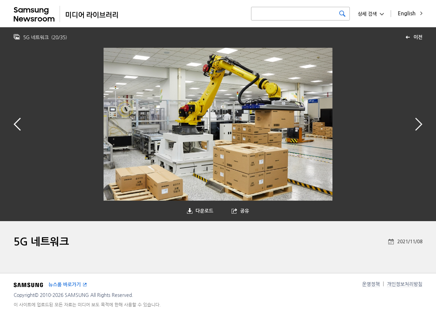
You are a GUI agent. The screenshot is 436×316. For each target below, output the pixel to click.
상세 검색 (367, 14)
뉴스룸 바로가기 (64, 284)
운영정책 (371, 284)
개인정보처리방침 (404, 284)
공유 (244, 211)
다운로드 (204, 211)
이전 (418, 37)
